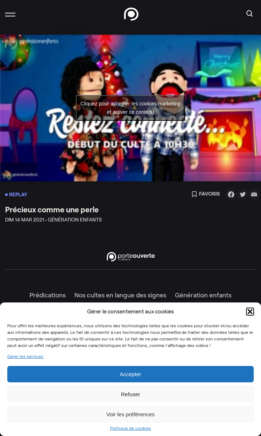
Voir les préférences (130, 414)
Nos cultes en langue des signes (120, 295)
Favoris (205, 194)
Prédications (48, 295)
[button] (250, 311)
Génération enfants (203, 295)
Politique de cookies (130, 428)
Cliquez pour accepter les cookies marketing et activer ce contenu (131, 108)
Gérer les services (25, 356)
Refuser (130, 394)
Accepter (130, 374)
